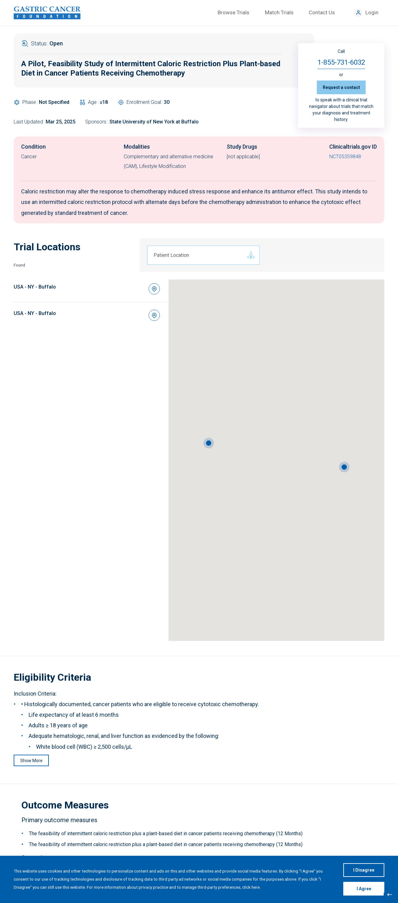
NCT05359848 (345, 157)
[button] (344, 467)
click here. (251, 887)
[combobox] (199, 255)
